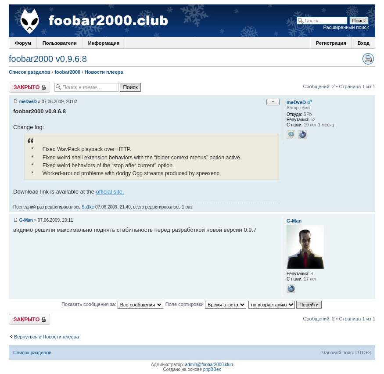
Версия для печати (368, 59)
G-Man (26, 220)
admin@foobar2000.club (209, 364)
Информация (103, 43)
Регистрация (331, 43)
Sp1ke (88, 207)
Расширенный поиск (346, 27)
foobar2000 (67, 72)
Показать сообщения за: (112, 304)
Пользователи (60, 43)
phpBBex (212, 369)
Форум (23, 43)
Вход (364, 43)
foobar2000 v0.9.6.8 (48, 59)
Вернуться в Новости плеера (46, 336)
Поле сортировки (205, 304)
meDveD (28, 101)
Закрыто (29, 87)
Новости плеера (104, 72)
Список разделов (29, 72)
